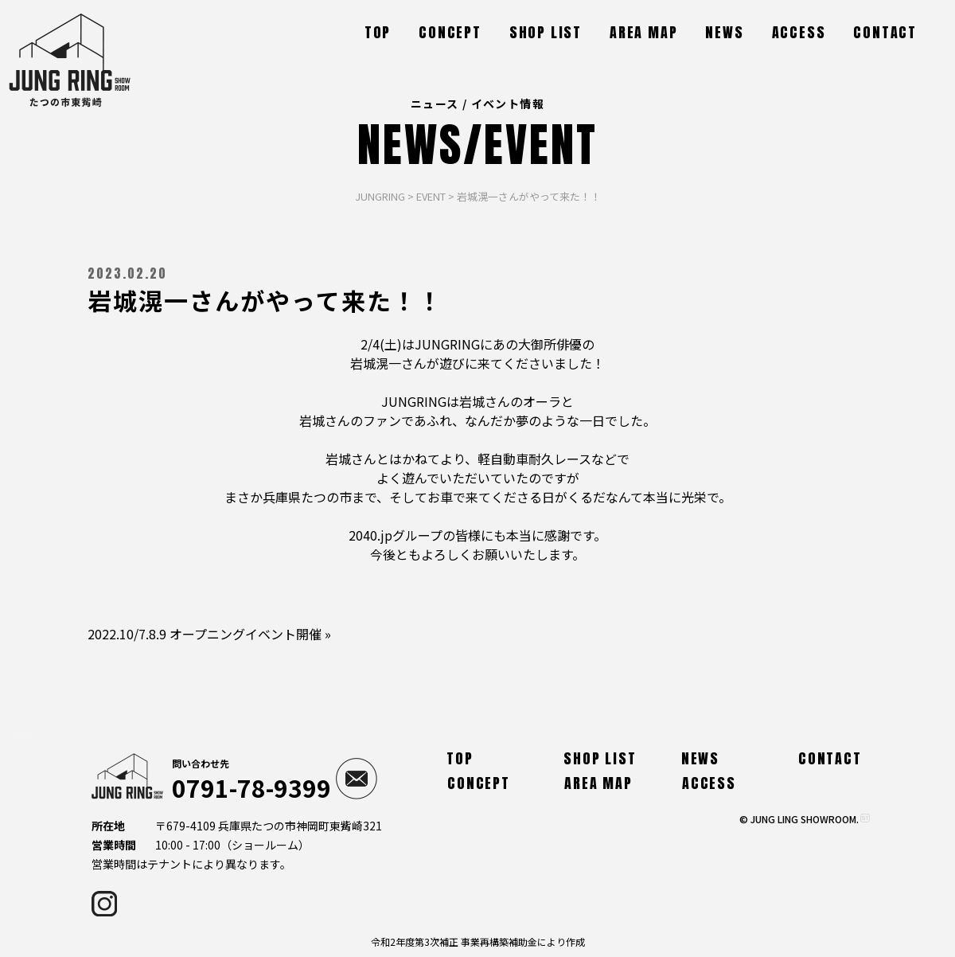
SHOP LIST (545, 32)
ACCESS (799, 32)
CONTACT (885, 32)
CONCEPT (450, 32)
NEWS (724, 32)
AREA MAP (643, 32)
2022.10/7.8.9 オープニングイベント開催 (205, 633)
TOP (377, 32)
